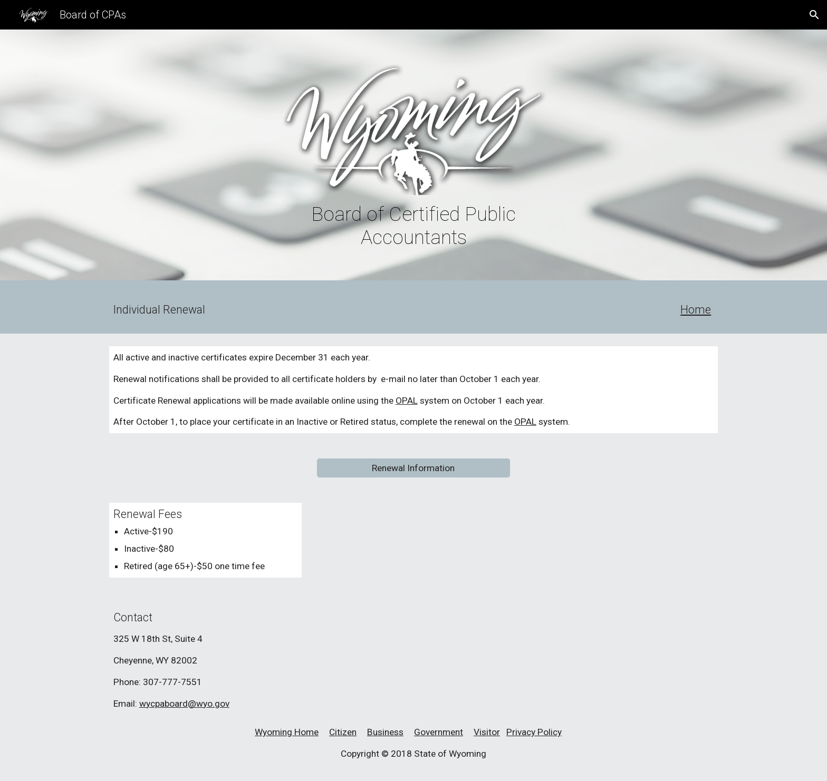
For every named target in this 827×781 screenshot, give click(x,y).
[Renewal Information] (413, 468)
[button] (814, 14)
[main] (413, 225)
